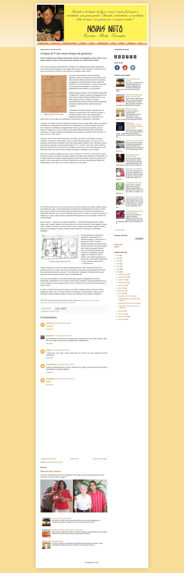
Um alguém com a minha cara (127, 296)
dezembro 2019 (123, 274)
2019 (118, 272)
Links (140, 43)
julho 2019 (121, 288)
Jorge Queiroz (51, 379)
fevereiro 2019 (123, 316)
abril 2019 (121, 311)
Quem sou (55, 43)
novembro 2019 (123, 277)
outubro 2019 (122, 280)
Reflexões (131, 43)
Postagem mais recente (48, 459)
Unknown (49, 323)
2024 (118, 258)
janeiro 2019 (122, 319)
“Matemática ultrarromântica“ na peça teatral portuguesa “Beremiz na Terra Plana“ (134, 125)
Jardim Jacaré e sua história (134, 140)
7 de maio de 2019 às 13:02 (63, 336)
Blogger (96, 562)
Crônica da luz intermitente (134, 197)
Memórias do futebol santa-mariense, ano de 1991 (67, 530)
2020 (118, 269)
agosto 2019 (122, 285)
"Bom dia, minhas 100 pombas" (61, 518)
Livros (113, 43)
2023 (118, 261)
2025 (118, 255)
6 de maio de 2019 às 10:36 (62, 323)
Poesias (83, 43)
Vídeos (121, 43)
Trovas (91, 43)
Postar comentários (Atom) (54, 462)
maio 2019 (121, 293)
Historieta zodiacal (57, 541)
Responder (49, 329)
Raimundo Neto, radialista (50, 471)
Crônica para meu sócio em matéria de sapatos (134, 212)
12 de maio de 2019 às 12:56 (65, 379)
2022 (118, 263)
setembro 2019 (123, 282)
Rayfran (48, 350)
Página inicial (43, 43)
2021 (118, 266)
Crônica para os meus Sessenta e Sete (132, 155)
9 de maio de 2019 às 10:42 (65, 364)
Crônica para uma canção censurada (129, 303)
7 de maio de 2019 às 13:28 (60, 350)
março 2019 (122, 314)
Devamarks (50, 336)
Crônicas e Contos (69, 43)
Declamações (103, 43)
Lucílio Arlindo (51, 364)
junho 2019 (122, 291)
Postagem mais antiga (100, 459)
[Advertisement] (73, 438)
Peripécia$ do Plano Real (134, 183)
